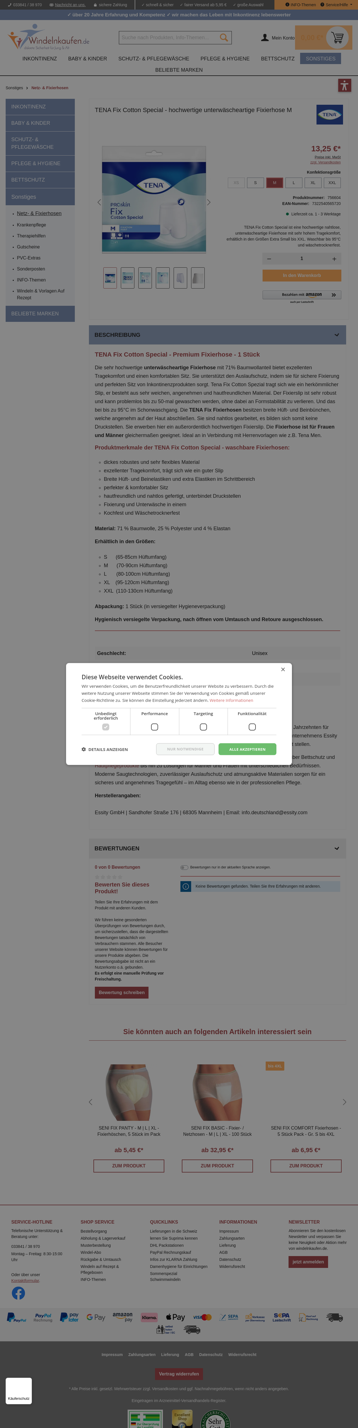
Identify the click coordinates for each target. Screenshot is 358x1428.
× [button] (283, 669)
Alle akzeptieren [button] (246, 749)
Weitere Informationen (232, 699)
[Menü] (28, 1381)
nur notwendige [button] (182, 749)
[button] (105, 749)
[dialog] (179, 714)
